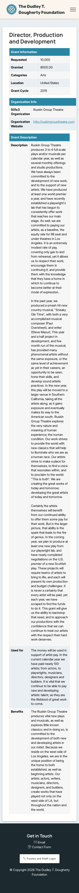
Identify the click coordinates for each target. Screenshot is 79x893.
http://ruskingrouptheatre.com (54, 122)
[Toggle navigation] (73, 9)
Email (39, 842)
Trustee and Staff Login (39, 858)
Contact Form (39, 847)
